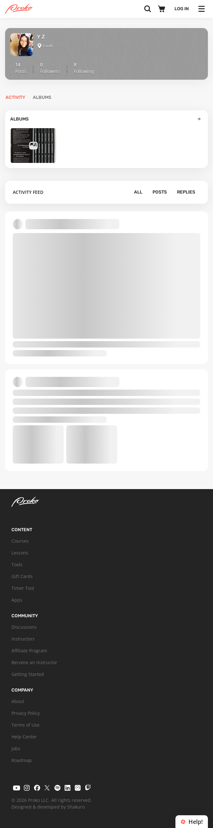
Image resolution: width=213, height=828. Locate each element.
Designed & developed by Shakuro (48, 807)
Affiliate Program (29, 651)
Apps (16, 600)
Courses (20, 541)
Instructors (23, 639)
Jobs (15, 748)
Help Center (24, 737)
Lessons (19, 553)
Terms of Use (25, 725)
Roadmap (21, 760)
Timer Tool (22, 588)
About (17, 701)
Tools (17, 564)
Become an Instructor (34, 662)
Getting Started (27, 674)
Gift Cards (22, 576)
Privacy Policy (25, 713)
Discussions (24, 627)
